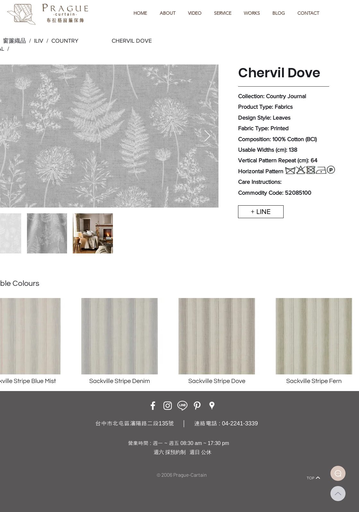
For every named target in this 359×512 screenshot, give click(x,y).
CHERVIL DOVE (132, 41)
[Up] (338, 493)
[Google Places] (212, 405)
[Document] (338, 473)
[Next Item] (207, 136)
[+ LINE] (261, 211)
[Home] (40, 468)
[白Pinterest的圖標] (197, 405)
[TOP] (313, 477)
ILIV (38, 41)
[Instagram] (167, 405)
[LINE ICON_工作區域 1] (182, 405)
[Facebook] (152, 405)
